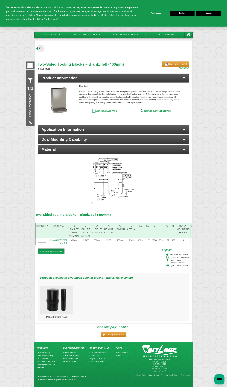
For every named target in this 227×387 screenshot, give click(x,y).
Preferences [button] (51, 19)
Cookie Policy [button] (107, 15)
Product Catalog (51, 35)
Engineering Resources (86, 35)
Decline (182, 13)
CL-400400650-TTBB (58, 240)
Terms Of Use (166, 375)
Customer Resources (125, 35)
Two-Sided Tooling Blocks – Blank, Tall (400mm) (73, 214)
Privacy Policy (140, 375)
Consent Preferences (182, 375)
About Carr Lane (165, 35)
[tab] (113, 78)
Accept (209, 13)
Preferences (156, 13)
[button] (113, 129)
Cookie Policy (153, 375)
